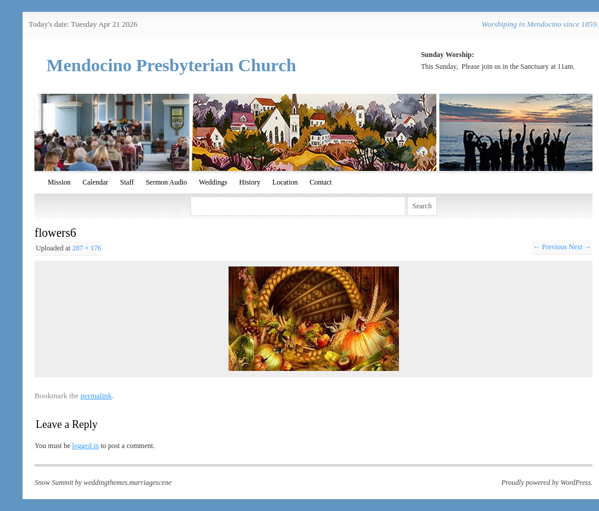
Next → (580, 247)
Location (285, 182)
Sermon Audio (166, 182)
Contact (320, 182)
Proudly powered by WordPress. (547, 482)
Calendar (95, 182)
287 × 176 (87, 248)
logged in (85, 446)
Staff (127, 182)
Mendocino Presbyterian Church (171, 65)
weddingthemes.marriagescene (128, 482)
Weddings (213, 182)
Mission (59, 182)
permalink (96, 395)
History (250, 182)
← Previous (550, 247)
